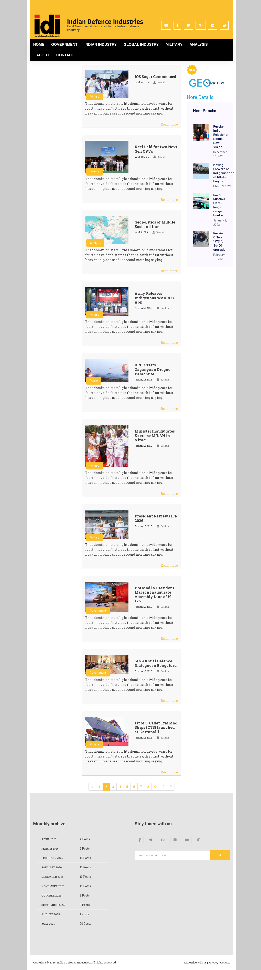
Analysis (198, 44)
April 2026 (49, 839)
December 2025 (53, 877)
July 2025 (48, 924)
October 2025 (51, 895)
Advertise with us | (196, 962)
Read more (169, 124)
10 (163, 786)
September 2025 (54, 905)
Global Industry (141, 44)
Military (174, 44)
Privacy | (214, 962)
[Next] (171, 787)
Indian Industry (100, 44)
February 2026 (53, 858)
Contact (65, 55)
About (42, 55)
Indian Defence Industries (105, 22)
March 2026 (50, 848)
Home (38, 44)
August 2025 (51, 914)
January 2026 (52, 867)
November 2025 (53, 886)
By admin (159, 82)
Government (64, 44)
